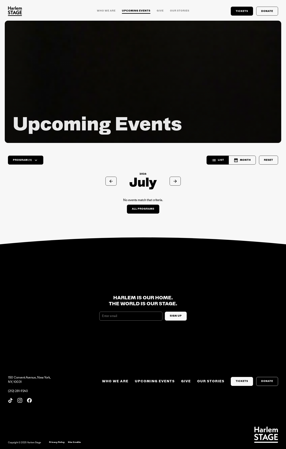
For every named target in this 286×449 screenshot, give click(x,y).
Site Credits (74, 442)
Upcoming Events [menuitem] (155, 381)
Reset (268, 160)
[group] (231, 160)
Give (160, 11)
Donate (267, 11)
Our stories (179, 11)
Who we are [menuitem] (115, 381)
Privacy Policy (57, 442)
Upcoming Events (136, 11)
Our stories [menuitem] (210, 381)
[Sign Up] (176, 316)
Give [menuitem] (186, 381)
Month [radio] (242, 160)
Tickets (242, 11)
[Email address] (130, 316)
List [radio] (218, 160)
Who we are (106, 11)
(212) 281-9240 (18, 391)
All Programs (143, 209)
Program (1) (25, 160)
